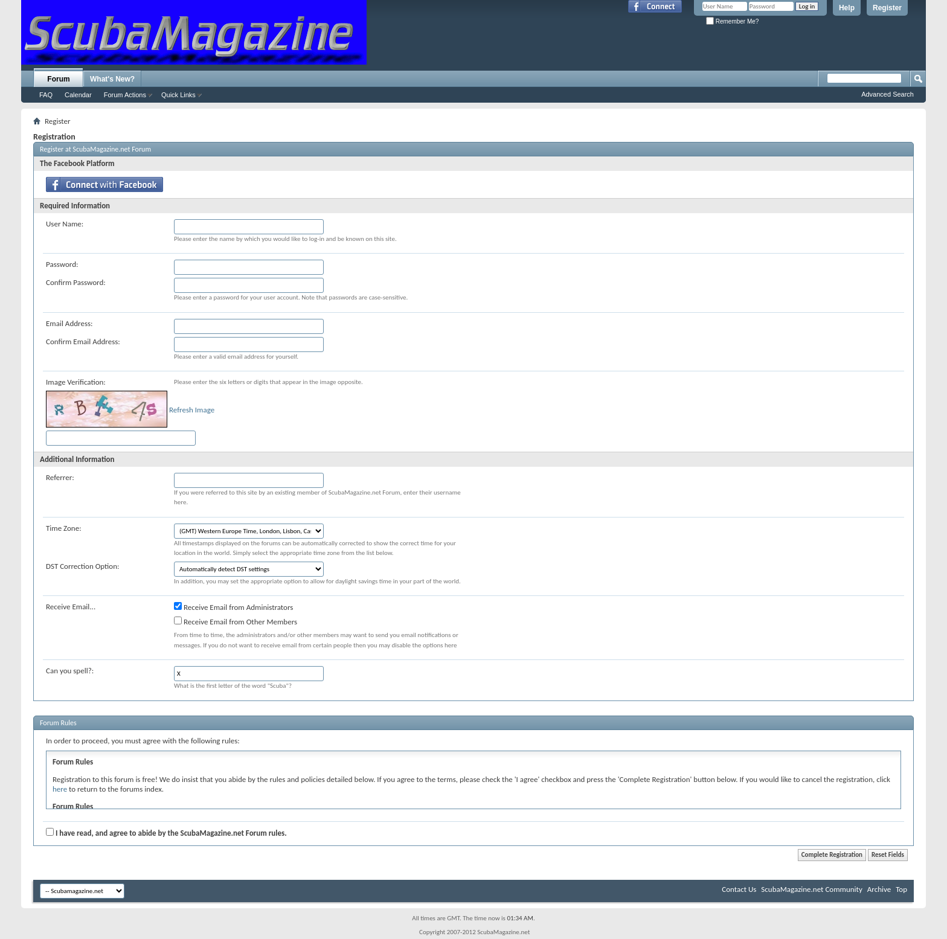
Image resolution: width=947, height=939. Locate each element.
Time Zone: (64, 528)
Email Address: (69, 323)
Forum (58, 79)
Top (901, 889)
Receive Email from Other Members (235, 621)
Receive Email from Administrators (233, 607)
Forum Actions (125, 94)
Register (887, 8)
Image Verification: (76, 381)
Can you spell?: (70, 670)
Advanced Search (887, 94)
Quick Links (178, 94)
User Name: (64, 223)
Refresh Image (191, 409)
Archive (879, 889)
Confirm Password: (76, 282)
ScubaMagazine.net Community (811, 889)
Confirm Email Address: (83, 341)
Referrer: (60, 477)
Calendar (78, 94)
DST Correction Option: (82, 566)
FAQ (46, 94)
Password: (62, 264)
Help (847, 8)
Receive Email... (70, 606)
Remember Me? (732, 21)
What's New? (112, 79)
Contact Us (739, 889)
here (60, 788)
